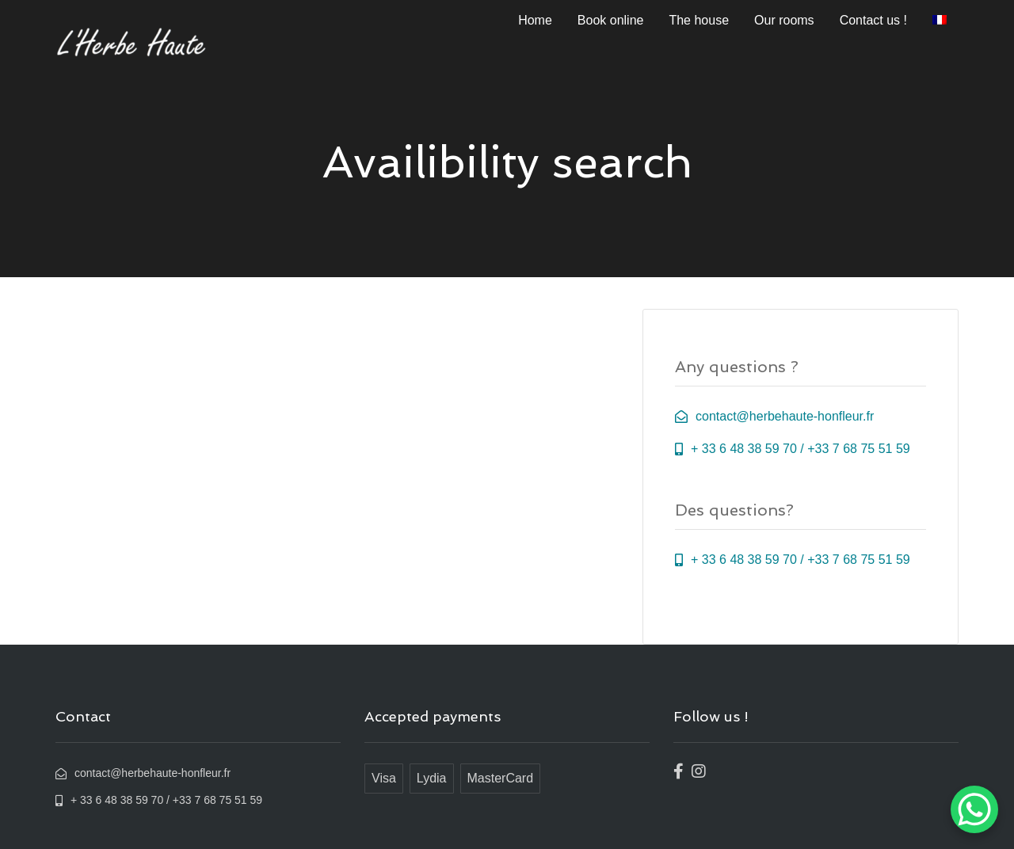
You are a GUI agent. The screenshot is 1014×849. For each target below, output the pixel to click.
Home (535, 20)
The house (699, 20)
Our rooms (784, 20)
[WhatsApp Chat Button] (974, 809)
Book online (611, 20)
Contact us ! (873, 20)
